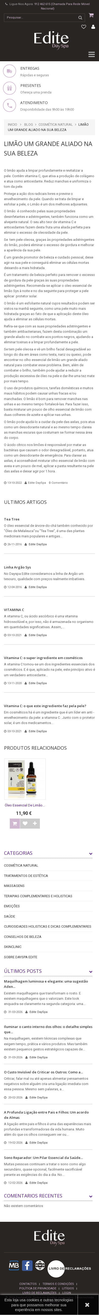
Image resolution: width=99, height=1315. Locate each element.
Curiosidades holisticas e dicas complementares (47, 926)
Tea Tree (12, 519)
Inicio (12, 124)
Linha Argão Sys (17, 567)
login (66, 1293)
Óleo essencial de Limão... (25, 805)
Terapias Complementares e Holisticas (38, 896)
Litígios (68, 1288)
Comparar (35, 824)
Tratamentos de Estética (26, 876)
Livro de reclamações (39, 1293)
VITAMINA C (14, 609)
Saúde (9, 916)
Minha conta (93, 27)
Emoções (12, 906)
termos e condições (58, 1284)
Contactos (28, 1284)
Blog (28, 124)
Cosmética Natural (56, 124)
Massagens (14, 886)
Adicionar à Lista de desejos (25, 824)
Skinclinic (12, 947)
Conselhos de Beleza (22, 937)
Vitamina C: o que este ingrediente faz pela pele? (45, 705)
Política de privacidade (37, 1288)
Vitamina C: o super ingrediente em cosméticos (43, 657)
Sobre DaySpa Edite (20, 957)
